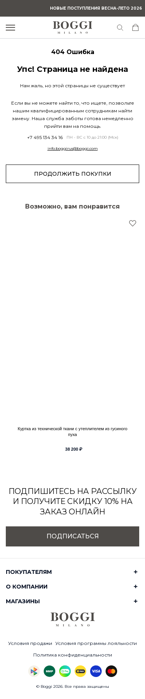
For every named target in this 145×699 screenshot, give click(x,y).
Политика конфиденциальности (72, 655)
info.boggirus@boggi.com (73, 148)
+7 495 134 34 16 (45, 137)
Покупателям (29, 571)
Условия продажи (30, 643)
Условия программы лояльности (96, 643)
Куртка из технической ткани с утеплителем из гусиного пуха (73, 431)
